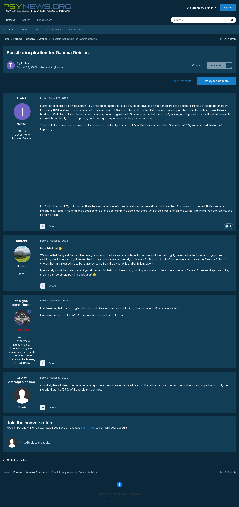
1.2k (22, 337)
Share (197, 65)
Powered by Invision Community (119, 501)
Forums (8, 29)
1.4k (22, 130)
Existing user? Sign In (201, 7)
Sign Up (228, 7)
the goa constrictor (21, 303)
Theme (104, 493)
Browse (10, 21)
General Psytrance (51, 67)
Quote (52, 226)
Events (23, 29)
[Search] (190, 20)
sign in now (88, 427)
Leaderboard (75, 29)
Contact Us (120, 493)
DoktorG (21, 241)
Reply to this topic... (37, 442)
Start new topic (182, 81)
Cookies (135, 493)
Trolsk (25, 63)
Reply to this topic (217, 81)
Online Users (53, 29)
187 (22, 273)
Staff (36, 29)
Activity (26, 19)
